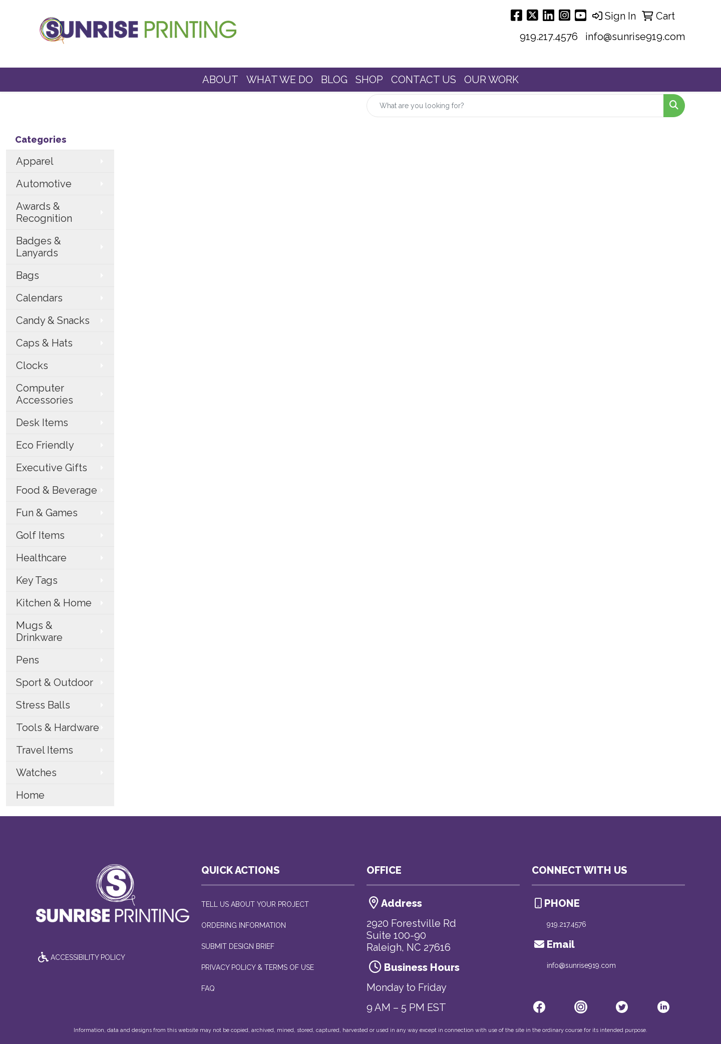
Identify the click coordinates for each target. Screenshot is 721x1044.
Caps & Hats (44, 343)
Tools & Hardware (57, 728)
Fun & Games (47, 513)
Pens (27, 660)
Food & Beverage (56, 490)
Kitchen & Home (54, 603)
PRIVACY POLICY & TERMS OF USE (257, 967)
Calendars (39, 298)
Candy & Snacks (53, 320)
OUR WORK (491, 80)
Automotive (44, 184)
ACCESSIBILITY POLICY (80, 957)
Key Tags (37, 580)
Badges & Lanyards (38, 247)
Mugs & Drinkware (39, 631)
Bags (27, 275)
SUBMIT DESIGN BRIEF (237, 946)
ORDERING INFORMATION (243, 925)
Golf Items (40, 535)
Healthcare (41, 558)
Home (30, 795)
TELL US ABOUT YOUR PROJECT (255, 904)
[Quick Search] (515, 105)
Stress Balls (43, 705)
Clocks (32, 366)
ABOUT (220, 80)
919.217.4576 (549, 37)
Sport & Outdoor (54, 682)
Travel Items (44, 750)
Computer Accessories (44, 394)
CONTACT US (423, 80)
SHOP (369, 80)
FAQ (208, 988)
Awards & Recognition (44, 212)
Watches (36, 773)
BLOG (334, 80)
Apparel (35, 161)
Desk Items (42, 423)
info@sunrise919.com (635, 37)
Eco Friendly (45, 445)
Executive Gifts (51, 468)
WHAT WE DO (279, 80)
